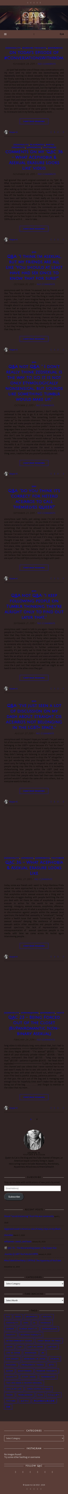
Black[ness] (37, 144)
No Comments (46, 64)
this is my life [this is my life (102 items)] (14, 1389)
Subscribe (14, 1196)
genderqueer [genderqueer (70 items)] (49, 1329)
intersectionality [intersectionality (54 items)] (30, 1335)
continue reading (34, 121)
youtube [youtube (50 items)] (11, 1401)
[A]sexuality (13, 48)
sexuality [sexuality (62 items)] (11, 1377)
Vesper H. (13, 132)
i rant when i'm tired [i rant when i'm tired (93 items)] (49, 1341)
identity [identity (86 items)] (10, 1335)
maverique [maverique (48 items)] (31, 1353)
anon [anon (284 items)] (18, 1317)
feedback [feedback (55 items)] (45, 1323)
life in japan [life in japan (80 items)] (13, 1353)
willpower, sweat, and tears (17, 1241)
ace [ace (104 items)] (8, 1317)
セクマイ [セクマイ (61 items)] (25, 1401)
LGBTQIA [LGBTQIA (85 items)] (52, 1347)
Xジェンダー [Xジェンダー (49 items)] (53, 1395)
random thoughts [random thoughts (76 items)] (47, 1371)
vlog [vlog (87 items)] (40, 1395)
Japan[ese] (27, 858)
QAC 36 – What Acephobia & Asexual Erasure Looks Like (34, 868)
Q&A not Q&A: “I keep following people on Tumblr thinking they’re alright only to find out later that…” (34, 606)
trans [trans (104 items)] (9, 1395)
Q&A (34, 252)
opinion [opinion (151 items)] (54, 1359)
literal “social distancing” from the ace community (29, 1216)
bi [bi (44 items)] (34, 1323)
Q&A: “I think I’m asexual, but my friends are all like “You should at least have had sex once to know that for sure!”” (34, 267)
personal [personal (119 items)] (11, 1365)
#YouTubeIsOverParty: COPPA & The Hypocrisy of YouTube (32, 1260)
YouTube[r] (49, 147)
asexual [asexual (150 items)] (47, 1317)
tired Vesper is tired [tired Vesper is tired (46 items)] (38, 1389)
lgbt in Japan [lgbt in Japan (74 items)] (35, 1347)
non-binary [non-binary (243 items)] (12, 1359)
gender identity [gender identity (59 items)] (28, 1329)
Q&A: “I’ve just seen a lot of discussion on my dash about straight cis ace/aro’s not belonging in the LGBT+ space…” (34, 717)
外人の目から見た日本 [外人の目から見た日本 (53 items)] (44, 1401)
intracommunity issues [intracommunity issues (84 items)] (19, 1341)
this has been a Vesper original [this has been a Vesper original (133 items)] (24, 1383)
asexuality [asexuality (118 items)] (12, 1323)
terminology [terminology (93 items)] (48, 1377)
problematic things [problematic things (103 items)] (33, 1365)
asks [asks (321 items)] (25, 1323)
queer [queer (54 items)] (9, 1371)
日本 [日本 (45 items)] (8, 1407)
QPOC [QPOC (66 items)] (51, 1365)
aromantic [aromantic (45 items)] (32, 1317)
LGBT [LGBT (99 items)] (20, 1347)
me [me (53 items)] (43, 1353)
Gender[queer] (30, 1012)
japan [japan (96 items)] (9, 1347)
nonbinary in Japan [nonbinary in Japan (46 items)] (34, 1359)
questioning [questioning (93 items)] (25, 1371)
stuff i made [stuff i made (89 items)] (29, 1377)
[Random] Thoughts (34, 48)
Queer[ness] (55, 48)
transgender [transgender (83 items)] (25, 1395)
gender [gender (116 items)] (10, 1329)
